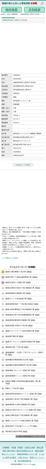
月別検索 (34, 9)
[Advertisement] (23, 49)
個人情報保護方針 (24, 461)
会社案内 (12, 457)
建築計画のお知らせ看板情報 (16, 3)
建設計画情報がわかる (25, 451)
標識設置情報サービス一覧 (27, 454)
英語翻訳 (33, 464)
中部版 (13, 447)
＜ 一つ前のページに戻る (10, 258)
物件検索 (12, 9)
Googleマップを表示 (23, 165)
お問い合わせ (23, 457)
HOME (3, 14)
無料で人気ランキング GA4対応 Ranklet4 (29, 436)
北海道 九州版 (30, 447)
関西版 (20, 447)
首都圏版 (6, 447)
